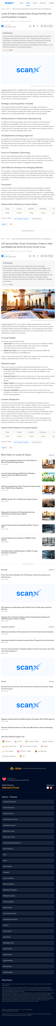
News (8, 9)
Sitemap (13, 797)
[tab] (22, 3)
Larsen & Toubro (6, 90)
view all (51, 455)
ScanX (3, 9)
